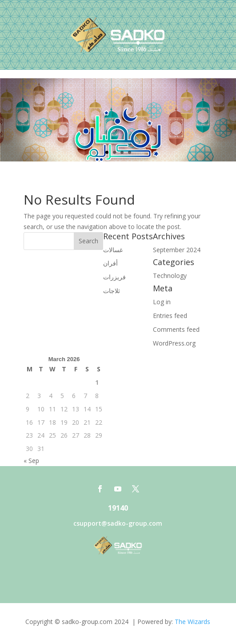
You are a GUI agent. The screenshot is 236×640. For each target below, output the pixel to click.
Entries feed (170, 315)
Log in (162, 302)
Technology (170, 275)
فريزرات (114, 277)
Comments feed (176, 329)
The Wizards (192, 621)
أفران (110, 263)
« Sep (31, 460)
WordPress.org (174, 343)
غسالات (113, 250)
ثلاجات (111, 290)
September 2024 (176, 250)
